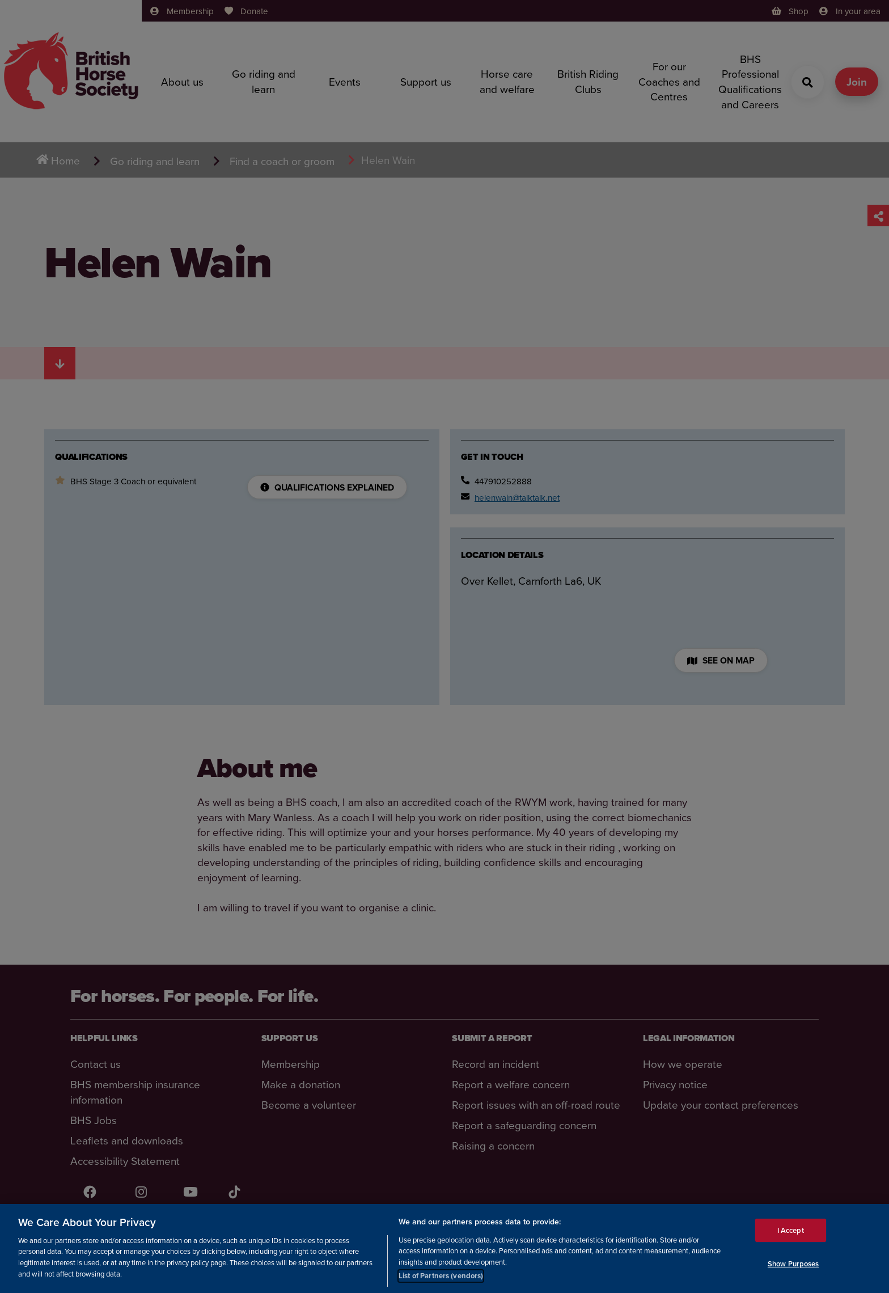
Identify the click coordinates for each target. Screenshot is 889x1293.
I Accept (790, 1229)
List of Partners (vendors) (441, 1275)
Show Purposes (793, 1263)
